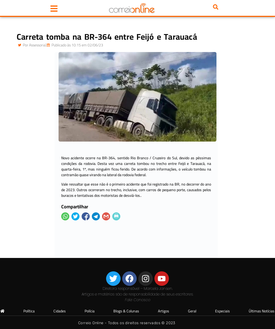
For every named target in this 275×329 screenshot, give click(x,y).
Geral (192, 311)
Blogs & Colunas (126, 311)
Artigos (163, 311)
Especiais (222, 311)
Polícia (90, 311)
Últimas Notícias (261, 311)
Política (29, 311)
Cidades (59, 311)
